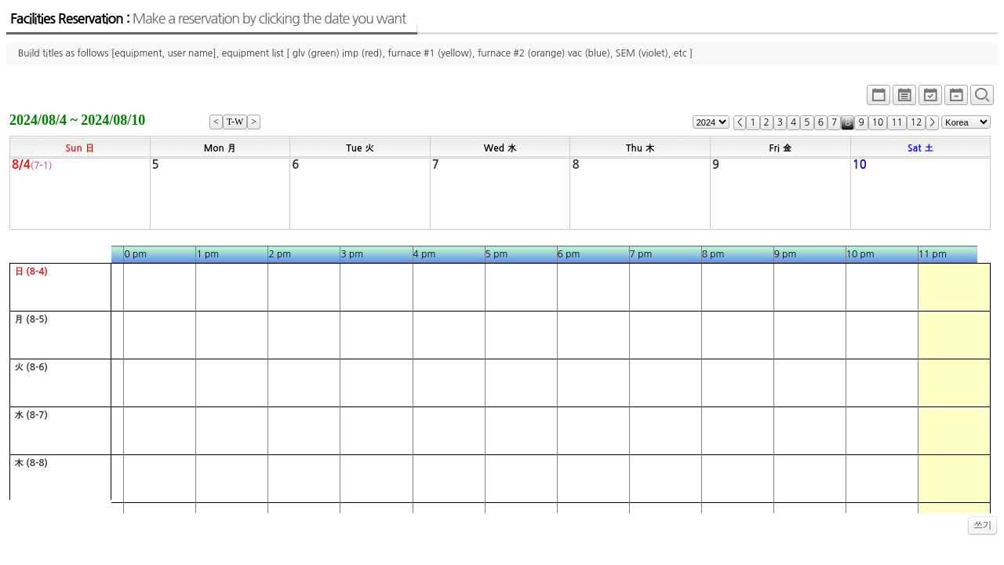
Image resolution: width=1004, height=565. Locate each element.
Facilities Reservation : (208, 19)
